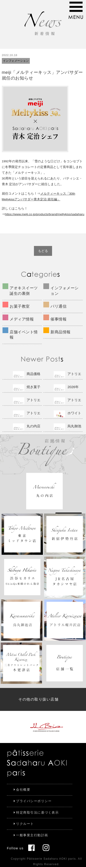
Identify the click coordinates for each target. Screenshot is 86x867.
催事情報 (58, 319)
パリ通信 (58, 306)
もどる (43, 251)
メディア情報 (22, 319)
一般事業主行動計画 (32, 835)
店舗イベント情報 (24, 335)
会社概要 (23, 789)
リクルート (25, 824)
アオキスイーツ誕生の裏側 (24, 291)
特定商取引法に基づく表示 (37, 812)
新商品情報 (60, 332)
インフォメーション (16, 60)
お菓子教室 (20, 306)
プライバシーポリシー (34, 801)
